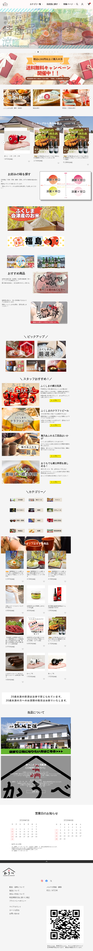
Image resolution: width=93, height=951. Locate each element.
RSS (48, 891)
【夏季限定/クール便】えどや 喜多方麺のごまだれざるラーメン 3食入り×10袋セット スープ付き (57, 574)
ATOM (55, 891)
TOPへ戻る (46, 861)
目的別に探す (52, 4)
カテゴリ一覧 (35, 4)
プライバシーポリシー (17, 901)
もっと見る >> (55, 400)
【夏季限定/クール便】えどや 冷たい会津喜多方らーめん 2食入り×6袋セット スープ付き (15, 574)
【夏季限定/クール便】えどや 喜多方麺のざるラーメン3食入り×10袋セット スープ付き (36, 574)
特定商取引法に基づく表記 (19, 897)
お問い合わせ (36, 791)
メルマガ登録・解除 (54, 887)
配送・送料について (17, 887)
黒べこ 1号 (51, 673)
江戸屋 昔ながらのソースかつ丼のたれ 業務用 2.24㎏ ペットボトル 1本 (46, 157)
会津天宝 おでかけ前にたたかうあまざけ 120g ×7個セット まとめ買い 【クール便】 (35, 639)
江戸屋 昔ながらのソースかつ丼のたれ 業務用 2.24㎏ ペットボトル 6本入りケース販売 (76, 158)
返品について (14, 891)
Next (90, 98)
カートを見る (14, 910)
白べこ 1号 (30, 673)
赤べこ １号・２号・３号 (12, 156)
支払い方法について (17, 894)
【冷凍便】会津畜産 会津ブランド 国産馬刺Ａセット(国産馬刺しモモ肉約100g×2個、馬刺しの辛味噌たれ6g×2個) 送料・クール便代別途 (14, 641)
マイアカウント (15, 907)
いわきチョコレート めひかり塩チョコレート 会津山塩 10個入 (15, 675)
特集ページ (68, 4)
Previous (2, 98)
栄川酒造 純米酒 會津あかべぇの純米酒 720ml (57, 606)
